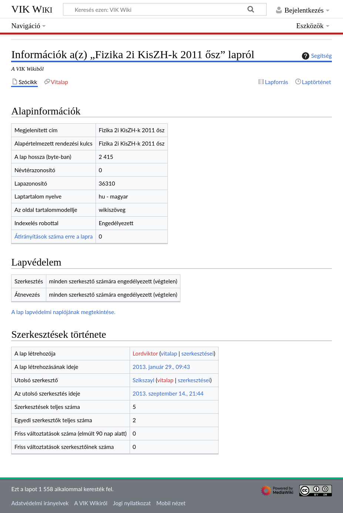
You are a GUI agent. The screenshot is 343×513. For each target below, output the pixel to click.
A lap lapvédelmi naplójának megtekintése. (63, 312)
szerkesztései (198, 353)
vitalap (169, 353)
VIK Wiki (31, 9)
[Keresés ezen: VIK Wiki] (164, 9)
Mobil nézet (171, 503)
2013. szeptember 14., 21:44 (168, 393)
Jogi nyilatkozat (132, 503)
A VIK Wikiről (90, 503)
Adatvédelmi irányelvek (40, 503)
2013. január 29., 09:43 (161, 366)
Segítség (316, 56)
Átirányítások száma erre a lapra (53, 236)
